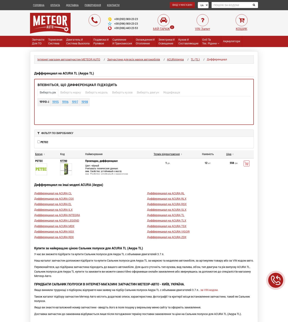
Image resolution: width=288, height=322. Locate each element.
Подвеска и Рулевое (101, 41)
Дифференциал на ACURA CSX (54, 199)
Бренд (39, 154)
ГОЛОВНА (38, 5)
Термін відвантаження (167, 154)
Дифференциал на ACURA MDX (54, 226)
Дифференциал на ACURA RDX (54, 237)
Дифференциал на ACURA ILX (53, 210)
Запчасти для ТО (38, 41)
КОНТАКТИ (113, 5)
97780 (63, 161)
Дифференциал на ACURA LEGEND (56, 220)
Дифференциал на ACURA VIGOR (168, 231)
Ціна (228, 154)
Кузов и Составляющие (188, 41)
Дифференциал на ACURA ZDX (166, 237)
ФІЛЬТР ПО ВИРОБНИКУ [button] (55, 133)
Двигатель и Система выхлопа (78, 41)
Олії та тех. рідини (210, 41)
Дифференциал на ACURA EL (53, 204)
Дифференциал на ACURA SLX (166, 210)
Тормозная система (55, 41)
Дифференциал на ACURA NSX (54, 231)
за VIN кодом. (209, 290)
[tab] (144, 133)
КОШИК (241, 29)
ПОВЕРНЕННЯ (93, 5)
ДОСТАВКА (72, 5)
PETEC (42, 142)
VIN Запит (202, 29)
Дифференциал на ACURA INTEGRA (57, 215)
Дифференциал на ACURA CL (53, 193)
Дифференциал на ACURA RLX (166, 199)
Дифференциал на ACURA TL (165, 215)
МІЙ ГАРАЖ (161, 29)
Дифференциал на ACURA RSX (167, 204)
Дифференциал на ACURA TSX (166, 226)
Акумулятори (231, 41)
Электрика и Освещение (166, 41)
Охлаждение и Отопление (145, 41)
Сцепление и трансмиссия (122, 41)
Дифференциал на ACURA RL (166, 193)
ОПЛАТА (55, 5)
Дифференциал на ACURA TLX (166, 220)
